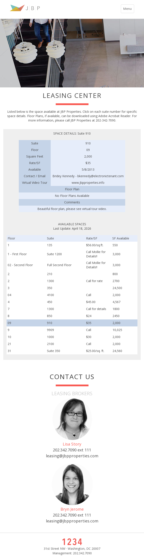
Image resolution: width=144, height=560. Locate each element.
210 (49, 274)
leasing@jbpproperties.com (72, 455)
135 (49, 245)
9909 (50, 330)
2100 (50, 344)
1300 (50, 281)
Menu (128, 9)
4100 (50, 295)
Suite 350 (53, 351)
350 (49, 288)
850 (49, 316)
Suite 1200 (54, 254)
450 (49, 302)
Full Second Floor (59, 265)
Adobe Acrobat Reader (114, 116)
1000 (50, 337)
